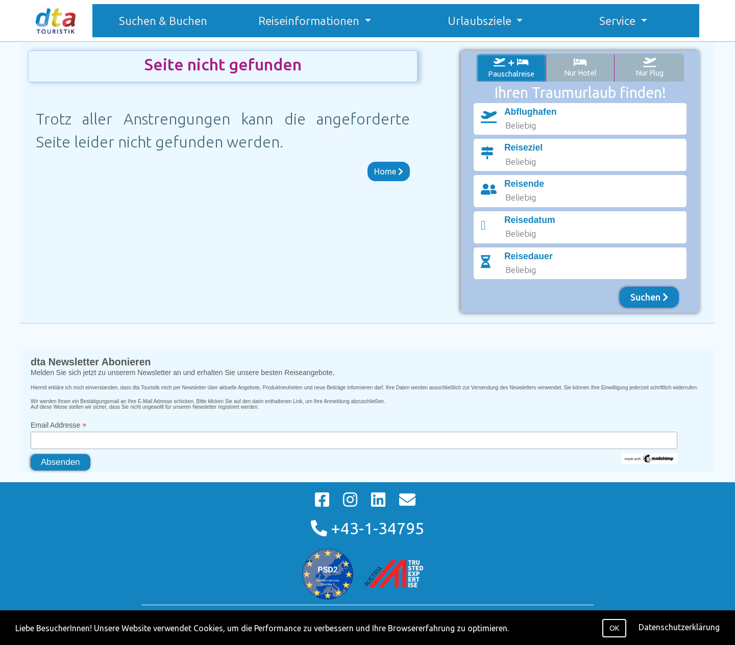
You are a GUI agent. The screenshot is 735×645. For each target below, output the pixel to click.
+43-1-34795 (367, 528)
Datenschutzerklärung (679, 627)
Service (618, 20)
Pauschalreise (511, 67)
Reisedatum (529, 220)
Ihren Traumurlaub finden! (580, 92)
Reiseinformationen (310, 20)
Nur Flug (649, 67)
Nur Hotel (580, 67)
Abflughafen (530, 112)
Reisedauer (528, 256)
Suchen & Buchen (168, 19)
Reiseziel (523, 147)
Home (388, 171)
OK (614, 628)
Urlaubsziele (481, 20)
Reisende (524, 184)
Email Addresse (58, 425)
